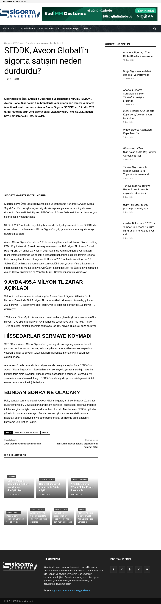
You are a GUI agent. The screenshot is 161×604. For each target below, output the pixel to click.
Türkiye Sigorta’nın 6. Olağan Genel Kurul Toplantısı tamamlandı (136, 171)
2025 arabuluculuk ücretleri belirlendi (22, 443)
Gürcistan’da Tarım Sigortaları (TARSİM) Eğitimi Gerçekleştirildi (139, 152)
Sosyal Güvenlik (47, 480)
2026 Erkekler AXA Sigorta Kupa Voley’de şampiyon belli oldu (138, 114)
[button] (154, 28)
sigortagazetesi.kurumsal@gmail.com (71, 590)
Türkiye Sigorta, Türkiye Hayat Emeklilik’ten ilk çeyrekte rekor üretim (136, 189)
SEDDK (45, 433)
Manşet (7, 43)
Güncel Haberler (79, 480)
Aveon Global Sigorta (26, 433)
